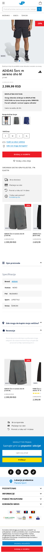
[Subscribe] (22, 460)
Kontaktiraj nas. (14, 197)
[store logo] (22, 3)
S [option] (5, 136)
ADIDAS (15, 281)
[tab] (22, 263)
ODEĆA (16, 16)
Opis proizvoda (13, 263)
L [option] (19, 136)
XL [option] (26, 136)
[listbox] (22, 136)
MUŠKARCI (6, 16)
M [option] (12, 136)
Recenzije (10, 330)
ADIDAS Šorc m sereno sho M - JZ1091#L (14, 235)
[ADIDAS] (40, 73)
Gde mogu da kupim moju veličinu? (22, 323)
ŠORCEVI (25, 16)
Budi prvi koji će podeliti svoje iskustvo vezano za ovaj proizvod (22, 66)
